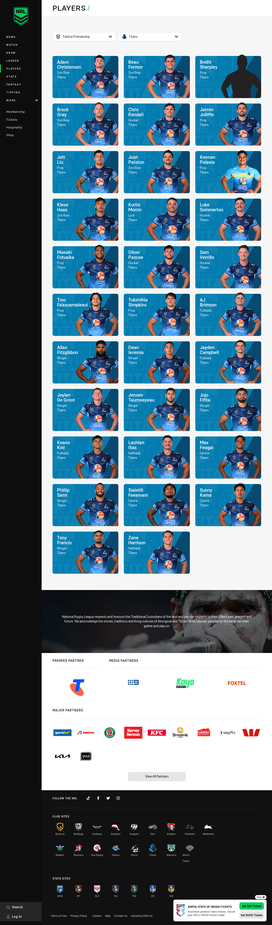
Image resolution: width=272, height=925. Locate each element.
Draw (11, 52)
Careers (96, 916)
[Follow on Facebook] (98, 798)
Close (261, 897)
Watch (12, 44)
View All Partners (157, 776)
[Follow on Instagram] (118, 798)
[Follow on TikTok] (88, 798)
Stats (11, 76)
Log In (14, 916)
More (22, 100)
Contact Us (120, 916)
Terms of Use (59, 916)
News (11, 37)
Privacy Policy (78, 916)
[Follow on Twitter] (108, 798)
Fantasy (13, 84)
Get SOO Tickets (251, 906)
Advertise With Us (142, 916)
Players (13, 68)
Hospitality (14, 127)
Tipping (13, 92)
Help (107, 916)
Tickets (12, 120)
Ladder (12, 60)
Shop (10, 135)
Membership (15, 112)
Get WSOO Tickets (251, 915)
